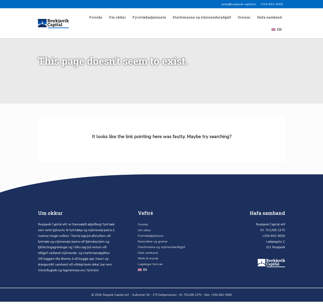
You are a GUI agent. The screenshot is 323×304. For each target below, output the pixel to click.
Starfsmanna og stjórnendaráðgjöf (202, 18)
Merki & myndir (147, 261)
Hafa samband (269, 18)
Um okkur (117, 18)
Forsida (95, 18)
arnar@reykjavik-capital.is (238, 4)
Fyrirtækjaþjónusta (149, 18)
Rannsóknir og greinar (152, 244)
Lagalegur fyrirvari (150, 267)
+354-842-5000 (271, 4)
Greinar (244, 18)
